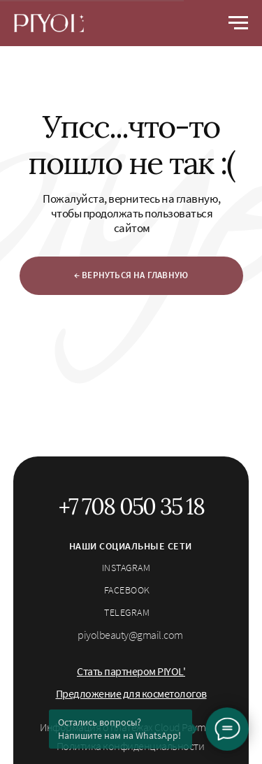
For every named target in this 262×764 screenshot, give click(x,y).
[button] (131, 671)
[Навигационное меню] (238, 23)
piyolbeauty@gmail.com (130, 635)
